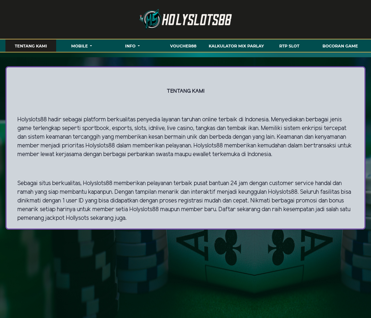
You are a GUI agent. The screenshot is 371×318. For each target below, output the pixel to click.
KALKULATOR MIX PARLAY (236, 46)
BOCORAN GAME (340, 46)
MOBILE (80, 46)
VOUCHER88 (183, 46)
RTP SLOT (289, 46)
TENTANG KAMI (31, 46)
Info (131, 46)
